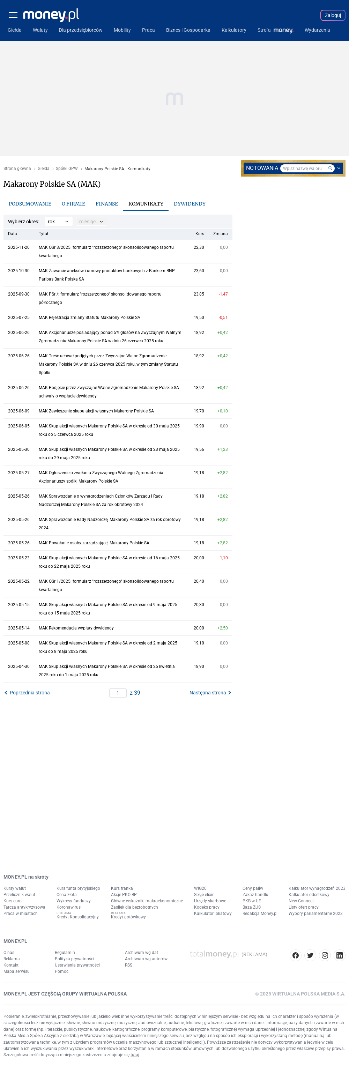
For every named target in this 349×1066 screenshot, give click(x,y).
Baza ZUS (252, 907)
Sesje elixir (204, 894)
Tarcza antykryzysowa (24, 907)
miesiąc (87, 221)
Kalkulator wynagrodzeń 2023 (317, 888)
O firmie (73, 204)
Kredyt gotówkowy (128, 917)
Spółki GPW (67, 168)
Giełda (44, 168)
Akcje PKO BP (124, 894)
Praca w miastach (20, 913)
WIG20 (200, 888)
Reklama (11, 958)
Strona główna (17, 168)
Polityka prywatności (74, 958)
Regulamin (65, 952)
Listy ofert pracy (304, 907)
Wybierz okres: (23, 221)
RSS (128, 965)
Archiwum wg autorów (146, 958)
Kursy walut (14, 888)
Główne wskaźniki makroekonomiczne (147, 901)
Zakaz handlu (255, 894)
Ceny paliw (253, 888)
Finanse (107, 204)
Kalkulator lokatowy (213, 913)
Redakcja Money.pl (260, 913)
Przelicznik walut (19, 894)
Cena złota (67, 894)
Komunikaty (145, 204)
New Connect (301, 901)
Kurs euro (12, 901)
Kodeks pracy (207, 907)
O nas (8, 952)
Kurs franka (122, 888)
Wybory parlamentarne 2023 (316, 913)
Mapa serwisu (16, 971)
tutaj (135, 1054)
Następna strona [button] (208, 692)
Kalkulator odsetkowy (309, 894)
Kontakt (10, 965)
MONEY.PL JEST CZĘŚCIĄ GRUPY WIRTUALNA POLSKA (65, 994)
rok (51, 221)
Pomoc (61, 971)
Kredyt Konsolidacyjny (78, 917)
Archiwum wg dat (141, 952)
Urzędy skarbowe (210, 901)
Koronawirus (69, 907)
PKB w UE (252, 901)
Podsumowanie (30, 204)
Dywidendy (190, 204)
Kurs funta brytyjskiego (78, 888)
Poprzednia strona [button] (30, 692)
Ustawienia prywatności (77, 965)
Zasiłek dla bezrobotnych (134, 907)
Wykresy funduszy (74, 901)
